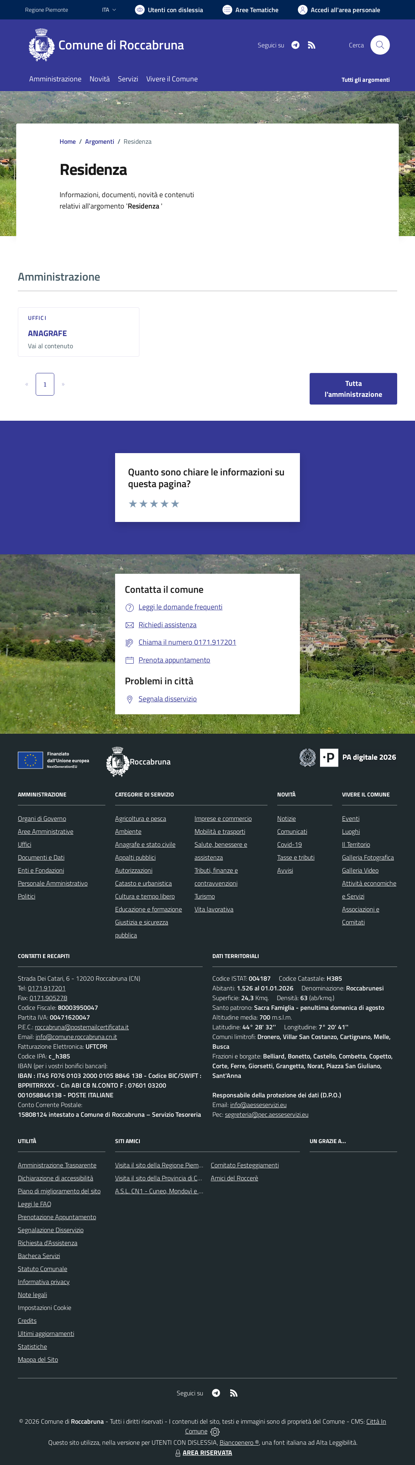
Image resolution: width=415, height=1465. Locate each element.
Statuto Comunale (42, 1268)
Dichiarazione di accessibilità (55, 1178)
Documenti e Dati (41, 857)
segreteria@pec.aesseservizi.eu (266, 1114)
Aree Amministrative (45, 831)
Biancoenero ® (239, 1442)
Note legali (32, 1294)
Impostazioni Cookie (44, 1307)
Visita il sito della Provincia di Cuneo (163, 1178)
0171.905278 (48, 998)
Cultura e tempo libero (145, 896)
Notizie (286, 818)
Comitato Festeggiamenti (245, 1165)
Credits (27, 1320)
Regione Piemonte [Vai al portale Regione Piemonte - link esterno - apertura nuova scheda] (46, 9)
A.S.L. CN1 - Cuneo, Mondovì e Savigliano (170, 1191)
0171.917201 (47, 988)
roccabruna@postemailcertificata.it (82, 1027)
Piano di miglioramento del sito (59, 1191)
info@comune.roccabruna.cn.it (76, 1036)
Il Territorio (356, 844)
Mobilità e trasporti (220, 831)
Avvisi (285, 870)
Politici (26, 896)
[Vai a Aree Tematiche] (250, 9)
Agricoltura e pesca (140, 818)
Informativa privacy (44, 1281)
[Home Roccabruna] (109, 45)
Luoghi (351, 831)
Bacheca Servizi (39, 1256)
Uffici (37, 317)
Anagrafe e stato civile (145, 844)
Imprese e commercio (223, 818)
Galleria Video (360, 870)
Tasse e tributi (295, 857)
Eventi (350, 818)
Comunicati (292, 831)
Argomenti (99, 141)
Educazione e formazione (148, 909)
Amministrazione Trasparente (57, 1165)
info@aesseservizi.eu (258, 1104)
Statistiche (32, 1346)
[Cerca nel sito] (380, 45)
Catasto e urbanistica (143, 883)
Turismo (205, 896)
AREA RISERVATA (202, 1452)
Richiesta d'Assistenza (47, 1243)
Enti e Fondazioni (41, 870)
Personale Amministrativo (53, 883)
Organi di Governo (42, 818)
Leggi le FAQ (34, 1204)
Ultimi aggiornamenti (46, 1333)
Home (68, 141)
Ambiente (128, 831)
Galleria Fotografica (368, 857)
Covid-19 (289, 844)
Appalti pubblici (135, 857)
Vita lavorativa (214, 909)
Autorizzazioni (133, 870)
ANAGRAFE (47, 333)
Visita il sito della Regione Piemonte (163, 1165)
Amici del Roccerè (234, 1178)
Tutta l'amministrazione (353, 389)
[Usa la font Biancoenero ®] (169, 9)
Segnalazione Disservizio (50, 1230)
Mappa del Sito (38, 1359)
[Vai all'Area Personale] (339, 9)
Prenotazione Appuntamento (57, 1217)
